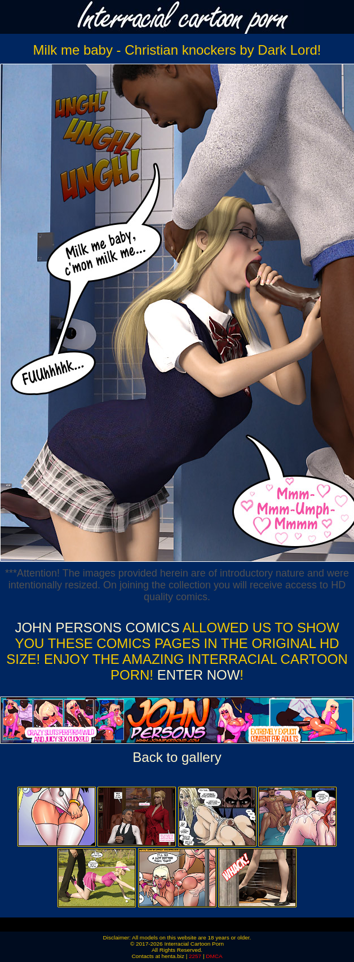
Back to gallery (176, 757)
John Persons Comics (97, 627)
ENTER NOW (196, 674)
